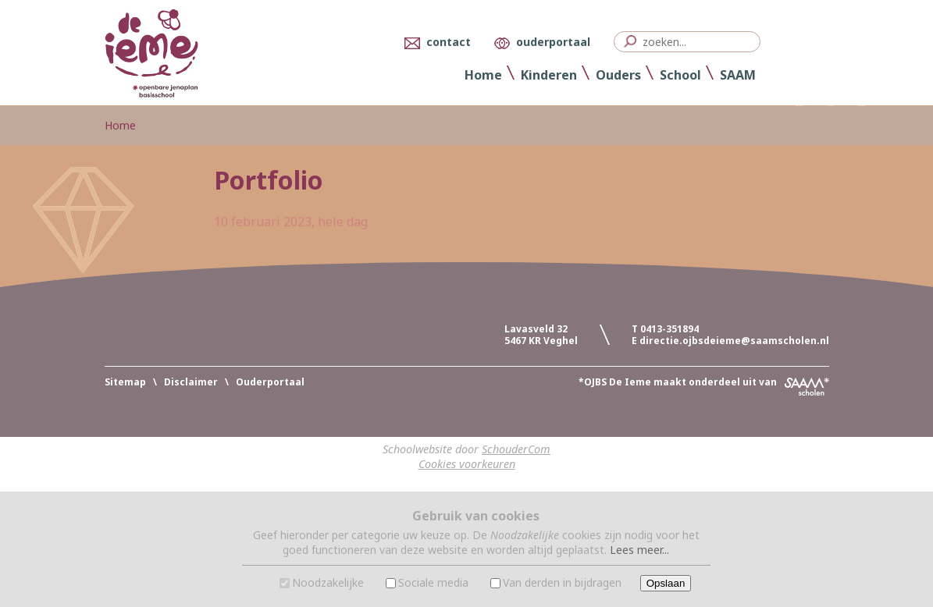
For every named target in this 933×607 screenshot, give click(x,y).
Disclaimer (191, 382)
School (680, 74)
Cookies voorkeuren (466, 463)
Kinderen (549, 74)
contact (448, 41)
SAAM (738, 74)
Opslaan (666, 583)
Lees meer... (639, 549)
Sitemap (125, 382)
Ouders (618, 74)
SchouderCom (516, 449)
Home (483, 74)
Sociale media (433, 582)
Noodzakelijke (328, 582)
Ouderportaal (270, 382)
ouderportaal (553, 41)
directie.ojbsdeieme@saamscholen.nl (734, 340)
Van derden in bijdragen (562, 582)
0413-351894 (669, 328)
